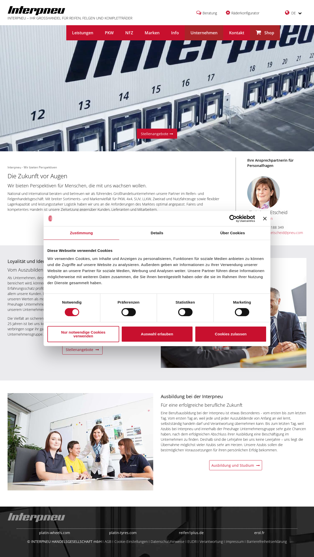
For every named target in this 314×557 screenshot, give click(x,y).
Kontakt (236, 33)
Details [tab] (157, 232)
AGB (108, 541)
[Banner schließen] (265, 218)
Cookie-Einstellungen (131, 541)
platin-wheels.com (54, 532)
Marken (152, 33)
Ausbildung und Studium (235, 465)
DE (293, 12)
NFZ (129, 33)
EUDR (192, 541)
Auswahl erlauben (157, 334)
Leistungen (82, 33)
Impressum (235, 541)
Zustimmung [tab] (81, 232)
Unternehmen (204, 33)
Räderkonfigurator (245, 13)
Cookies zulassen (231, 334)
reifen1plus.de (191, 532)
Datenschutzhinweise (167, 541)
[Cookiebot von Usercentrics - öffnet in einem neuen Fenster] (233, 218)
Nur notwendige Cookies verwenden (83, 334)
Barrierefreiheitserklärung (267, 541)
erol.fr (259, 532)
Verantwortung (211, 541)
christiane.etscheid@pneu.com (275, 232)
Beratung (210, 13)
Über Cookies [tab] (232, 232)
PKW (109, 33)
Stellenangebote (157, 133)
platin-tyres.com (123, 532)
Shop (265, 33)
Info (175, 33)
